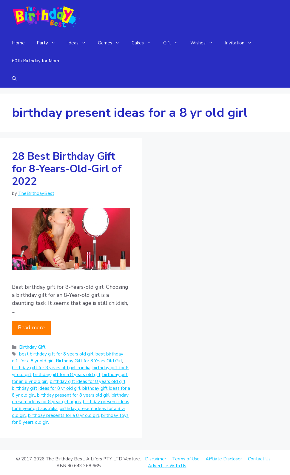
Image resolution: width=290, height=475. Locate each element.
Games (112, 43)
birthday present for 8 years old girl (73, 395)
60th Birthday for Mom (35, 61)
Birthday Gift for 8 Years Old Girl (89, 361)
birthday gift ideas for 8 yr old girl (46, 388)
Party (49, 43)
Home (18, 43)
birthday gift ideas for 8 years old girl (87, 381)
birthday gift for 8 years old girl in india (51, 368)
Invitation (241, 43)
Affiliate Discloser (224, 459)
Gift (173, 43)
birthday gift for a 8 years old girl (66, 375)
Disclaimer (155, 459)
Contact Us (259, 459)
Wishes (204, 43)
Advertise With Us (167, 466)
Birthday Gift (32, 347)
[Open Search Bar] (14, 79)
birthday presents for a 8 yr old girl (63, 415)
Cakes (144, 43)
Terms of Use (186, 459)
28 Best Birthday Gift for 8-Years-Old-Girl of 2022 (67, 168)
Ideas (79, 43)
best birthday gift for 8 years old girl (56, 354)
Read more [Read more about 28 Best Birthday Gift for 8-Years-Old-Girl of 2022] (31, 327)
